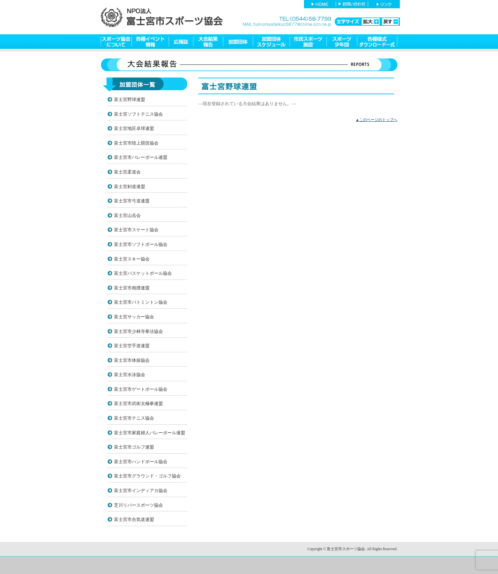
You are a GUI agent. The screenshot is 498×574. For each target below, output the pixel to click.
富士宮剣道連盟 (129, 186)
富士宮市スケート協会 (136, 229)
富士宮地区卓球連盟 (134, 128)
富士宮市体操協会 (132, 360)
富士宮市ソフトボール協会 (140, 244)
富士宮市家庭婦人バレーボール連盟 (149, 432)
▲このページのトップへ (376, 120)
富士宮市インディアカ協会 (140, 490)
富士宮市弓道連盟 (132, 200)
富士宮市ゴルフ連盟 (134, 446)
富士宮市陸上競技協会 (136, 142)
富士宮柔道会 (127, 171)
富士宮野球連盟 (129, 99)
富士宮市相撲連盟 (132, 287)
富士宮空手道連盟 (132, 345)
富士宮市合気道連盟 (134, 519)
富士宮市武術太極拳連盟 (138, 403)
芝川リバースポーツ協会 (138, 505)
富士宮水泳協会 (129, 374)
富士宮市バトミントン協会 (140, 302)
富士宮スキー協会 (132, 258)
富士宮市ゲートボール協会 (140, 389)
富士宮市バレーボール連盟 (140, 157)
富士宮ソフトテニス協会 (138, 114)
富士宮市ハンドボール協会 (140, 461)
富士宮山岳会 (127, 215)
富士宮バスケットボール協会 (143, 273)
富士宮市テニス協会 (134, 418)
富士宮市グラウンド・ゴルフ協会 (147, 475)
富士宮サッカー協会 (134, 316)
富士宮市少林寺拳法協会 (138, 331)
